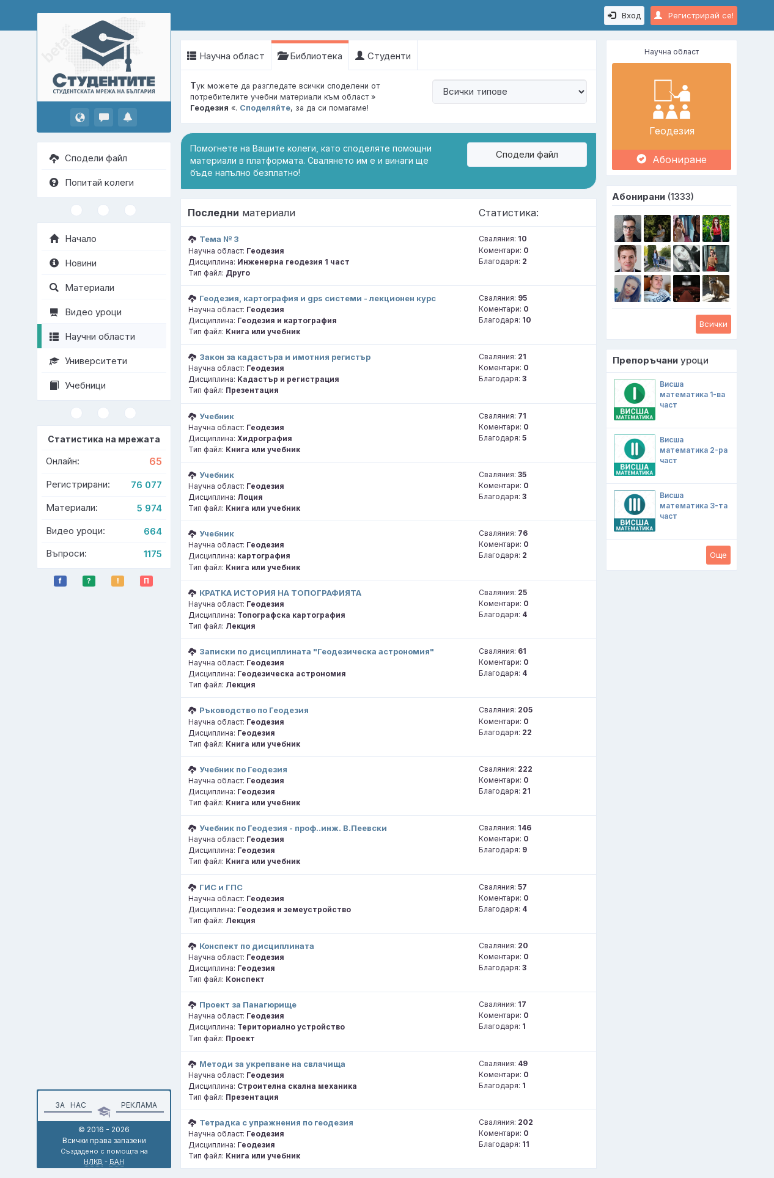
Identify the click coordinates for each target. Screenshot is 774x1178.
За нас (68, 1105)
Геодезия (671, 106)
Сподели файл (88, 158)
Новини (73, 263)
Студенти (383, 56)
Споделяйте (265, 107)
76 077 (146, 485)
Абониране (671, 159)
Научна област (226, 56)
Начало (73, 238)
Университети (88, 361)
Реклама (139, 1105)
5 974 (149, 508)
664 (153, 531)
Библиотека (310, 56)
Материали (82, 287)
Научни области (92, 336)
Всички (713, 324)
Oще (718, 555)
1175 (153, 554)
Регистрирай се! (694, 15)
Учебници (78, 385)
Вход (624, 15)
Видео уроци (86, 312)
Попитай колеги (92, 182)
